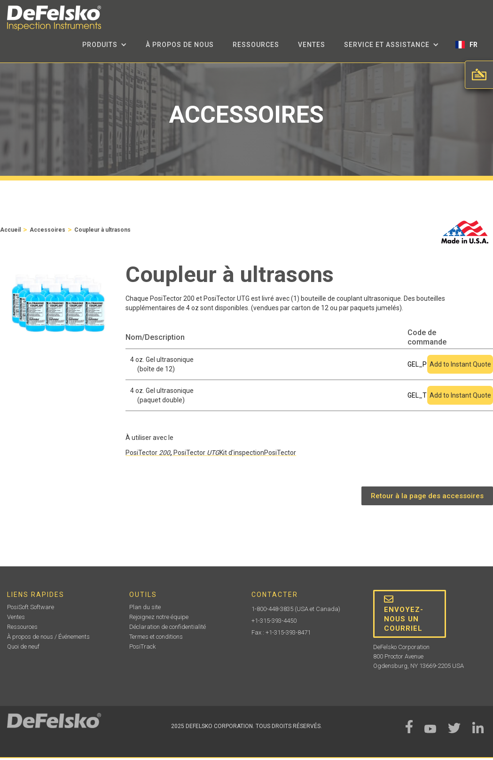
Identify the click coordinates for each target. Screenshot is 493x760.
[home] (54, 18)
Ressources (256, 44)
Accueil (10, 230)
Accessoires (47, 230)
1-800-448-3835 (272, 608)
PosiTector (147, 452)
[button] (104, 45)
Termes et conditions (156, 636)
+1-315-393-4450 (274, 620)
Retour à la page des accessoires (427, 496)
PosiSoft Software (30, 607)
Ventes (311, 44)
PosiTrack (142, 646)
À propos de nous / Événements (48, 636)
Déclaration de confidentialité (167, 626)
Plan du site (145, 607)
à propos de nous (180, 44)
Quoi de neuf (23, 646)
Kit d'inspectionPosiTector (257, 452)
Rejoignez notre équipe (158, 616)
